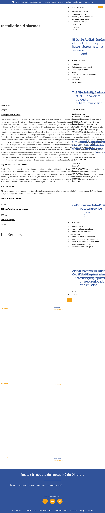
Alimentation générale (57, 307)
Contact (90, 510)
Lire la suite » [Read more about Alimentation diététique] (5, 383)
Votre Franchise (61, 510)
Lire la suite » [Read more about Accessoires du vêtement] (58, 460)
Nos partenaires (45, 510)
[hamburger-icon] (100, 7)
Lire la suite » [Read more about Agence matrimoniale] (5, 458)
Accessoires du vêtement (57, 458)
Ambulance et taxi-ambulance (5, 306)
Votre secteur (31, 510)
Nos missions (78, 7)
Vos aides (73, 510)
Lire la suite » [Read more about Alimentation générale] (58, 309)
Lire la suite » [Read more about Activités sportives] (58, 385)
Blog (82, 510)
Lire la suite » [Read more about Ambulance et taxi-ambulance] (5, 309)
